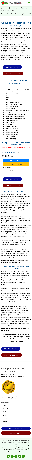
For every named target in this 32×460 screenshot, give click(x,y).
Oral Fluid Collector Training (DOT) (11, 446)
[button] (8, 456)
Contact (5, 418)
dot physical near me (21, 449)
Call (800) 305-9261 (12, 67)
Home (3, 14)
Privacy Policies (17, 442)
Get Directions (7, 167)
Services (5, 411)
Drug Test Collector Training (21, 448)
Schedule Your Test (13, 73)
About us (5, 408)
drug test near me (21, 451)
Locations (5, 415)
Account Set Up (7, 421)
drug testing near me (8, 449)
